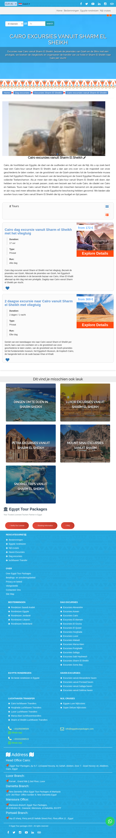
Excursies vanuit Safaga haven (77, 686)
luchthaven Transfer (18, 560)
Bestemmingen (16, 540)
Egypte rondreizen (17, 544)
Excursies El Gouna (72, 624)
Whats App (15, 732)
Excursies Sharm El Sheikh (48, 92)
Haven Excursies (17, 552)
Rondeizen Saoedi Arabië (23, 607)
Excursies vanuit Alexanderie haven (80, 678)
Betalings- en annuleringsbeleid (20, 577)
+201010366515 (21, 739)
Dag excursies (22, 92)
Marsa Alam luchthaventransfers (26, 716)
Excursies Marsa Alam (73, 644)
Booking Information (45, 525)
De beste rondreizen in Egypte (25, 678)
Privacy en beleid (14, 581)
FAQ (68, 525)
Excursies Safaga (71, 652)
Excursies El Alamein (73, 619)
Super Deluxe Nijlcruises (74, 707)
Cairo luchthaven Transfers (23, 703)
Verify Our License (17, 525)
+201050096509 (21, 729)
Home (59, 10)
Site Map (10, 594)
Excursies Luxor (70, 636)
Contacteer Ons (13, 590)
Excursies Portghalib (72, 648)
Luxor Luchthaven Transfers (24, 711)
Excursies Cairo (70, 615)
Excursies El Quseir (72, 628)
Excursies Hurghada (72, 632)
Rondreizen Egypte (20, 611)
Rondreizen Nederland (21, 624)
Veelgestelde (12, 586)
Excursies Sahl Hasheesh (75, 656)
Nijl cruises (14, 548)
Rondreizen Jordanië (21, 615)
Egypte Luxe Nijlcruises (74, 703)
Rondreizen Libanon (20, 619)
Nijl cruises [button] (105, 10)
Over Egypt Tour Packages (18, 573)
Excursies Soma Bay (73, 665)
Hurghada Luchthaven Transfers (26, 707)
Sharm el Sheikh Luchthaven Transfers (29, 720)
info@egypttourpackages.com (79, 729)
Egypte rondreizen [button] (89, 10)
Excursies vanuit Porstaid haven (78, 682)
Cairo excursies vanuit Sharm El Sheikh (87, 92)
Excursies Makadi (71, 640)
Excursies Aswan (71, 611)
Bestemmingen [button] (71, 10)
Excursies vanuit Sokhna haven (78, 690)
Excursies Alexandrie (73, 607)
